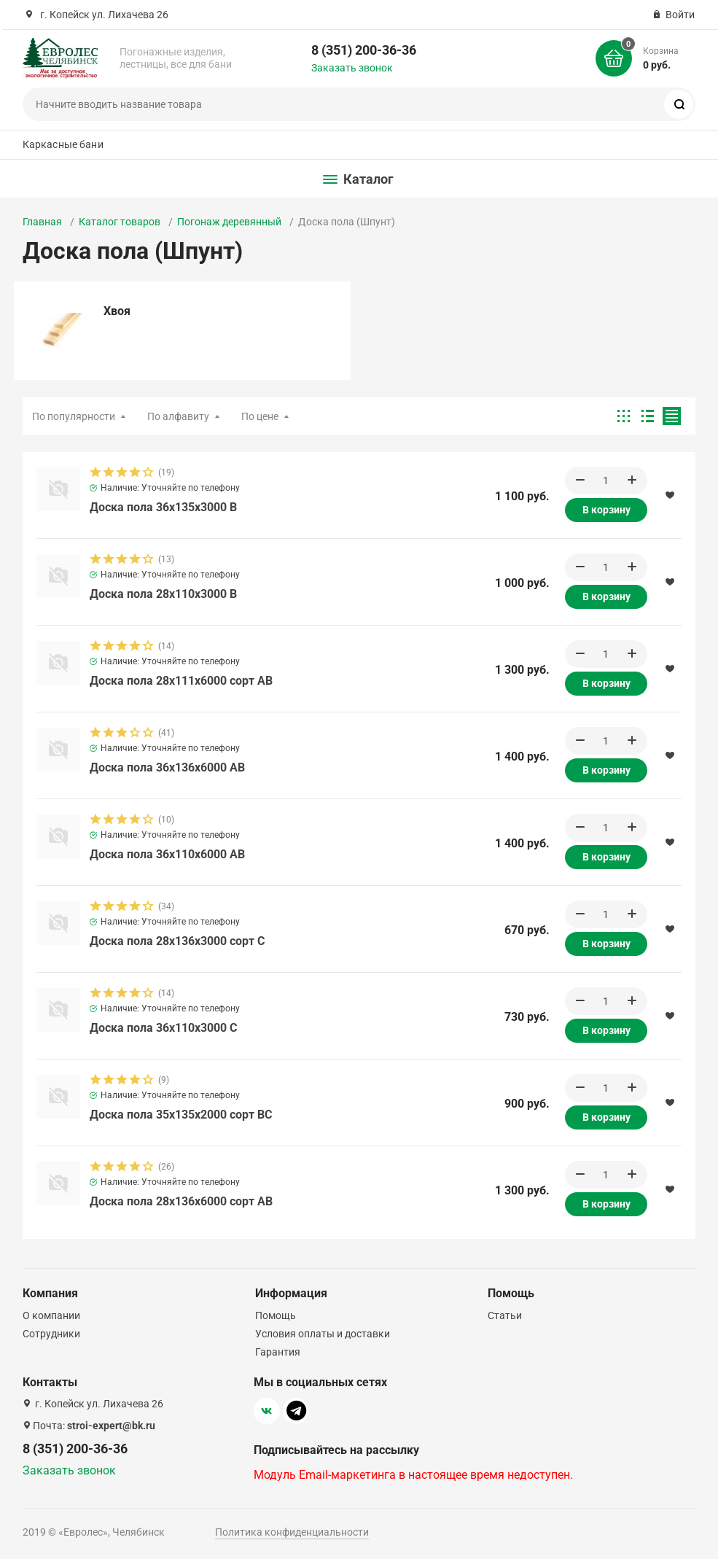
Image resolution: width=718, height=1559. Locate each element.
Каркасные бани (63, 144)
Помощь (275, 1315)
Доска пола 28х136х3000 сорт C (177, 943)
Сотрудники (51, 1334)
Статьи (505, 1315)
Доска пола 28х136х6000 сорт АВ (181, 1203)
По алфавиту (178, 416)
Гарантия (277, 1352)
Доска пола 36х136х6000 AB (167, 770)
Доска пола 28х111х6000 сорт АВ (181, 683)
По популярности (73, 416)
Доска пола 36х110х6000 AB (167, 856)
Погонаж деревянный (229, 222)
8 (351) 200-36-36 (363, 50)
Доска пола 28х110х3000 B (163, 596)
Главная (42, 222)
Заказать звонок (352, 68)
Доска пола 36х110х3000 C (163, 1030)
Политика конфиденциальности (292, 1532)
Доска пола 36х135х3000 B (163, 509)
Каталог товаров (119, 222)
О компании (51, 1315)
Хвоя (117, 311)
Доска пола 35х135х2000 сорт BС (181, 1117)
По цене (259, 416)
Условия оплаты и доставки (322, 1334)
